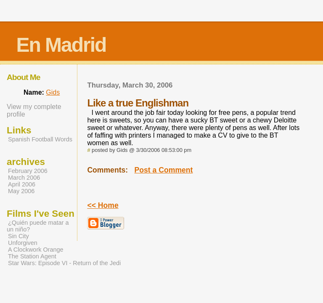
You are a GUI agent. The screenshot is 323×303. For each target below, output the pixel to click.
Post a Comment (164, 170)
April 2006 (21, 184)
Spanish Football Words (40, 139)
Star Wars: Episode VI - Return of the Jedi (64, 263)
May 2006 (21, 191)
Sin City (18, 236)
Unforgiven (22, 242)
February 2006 (28, 170)
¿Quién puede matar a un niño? (38, 226)
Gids (53, 92)
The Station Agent (32, 256)
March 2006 (24, 177)
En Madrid (61, 45)
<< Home (102, 205)
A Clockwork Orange (36, 249)
